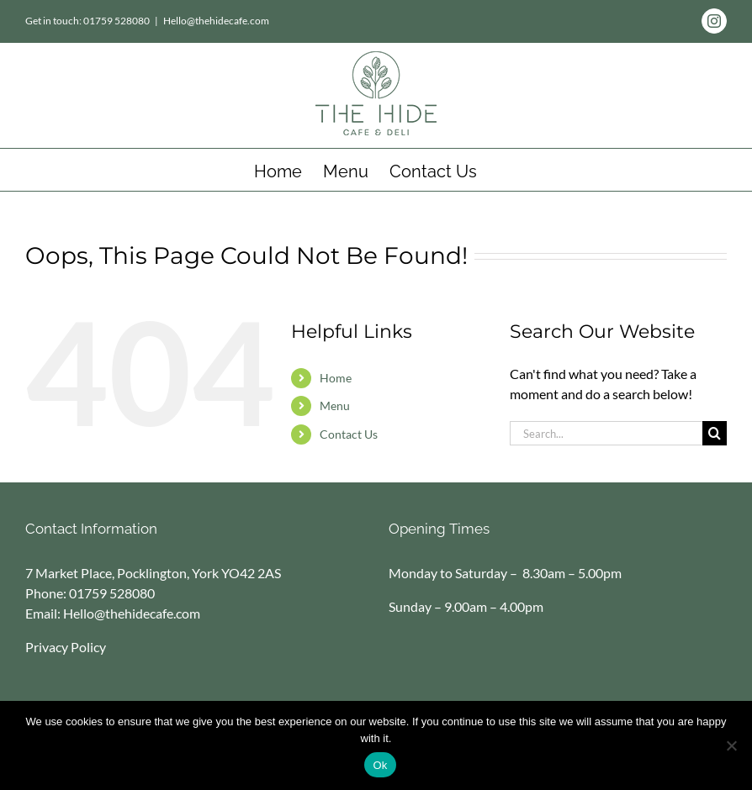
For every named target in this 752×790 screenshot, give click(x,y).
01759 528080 (112, 593)
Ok (380, 765)
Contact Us (349, 434)
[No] (731, 745)
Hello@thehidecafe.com (216, 20)
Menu (335, 405)
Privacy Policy (65, 647)
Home (336, 378)
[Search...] (606, 433)
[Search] (714, 433)
